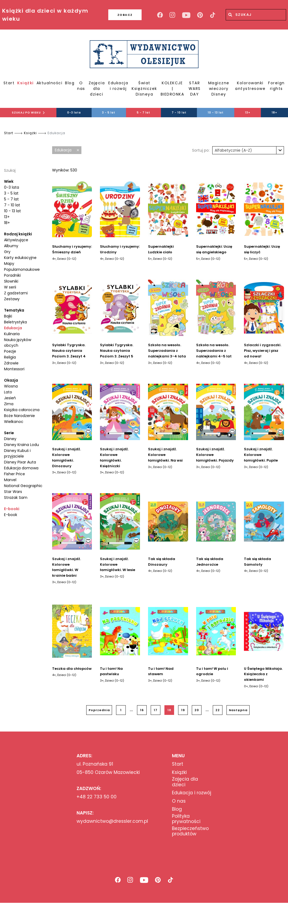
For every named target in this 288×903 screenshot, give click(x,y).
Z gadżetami (16, 293)
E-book (10, 514)
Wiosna (11, 386)
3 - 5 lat (108, 113)
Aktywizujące (16, 240)
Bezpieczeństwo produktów (190, 831)
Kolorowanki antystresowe (250, 85)
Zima (8, 404)
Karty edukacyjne (20, 257)
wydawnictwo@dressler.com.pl (112, 821)
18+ (7, 222)
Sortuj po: (201, 150)
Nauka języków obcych (17, 342)
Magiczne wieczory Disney (218, 88)
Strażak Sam (15, 497)
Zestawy (12, 299)
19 (183, 710)
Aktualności (50, 83)
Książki (25, 83)
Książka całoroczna (21, 409)
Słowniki (11, 281)
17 (155, 710)
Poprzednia (99, 710)
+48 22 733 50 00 (97, 797)
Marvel (10, 479)
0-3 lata (74, 113)
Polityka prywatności (186, 818)
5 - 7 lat (143, 113)
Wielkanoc (13, 421)
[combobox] (248, 150)
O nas (81, 85)
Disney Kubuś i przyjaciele (17, 453)
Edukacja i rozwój (118, 85)
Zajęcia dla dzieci (97, 88)
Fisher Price (14, 474)
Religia (10, 357)
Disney (10, 438)
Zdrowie (11, 363)
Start (9, 83)
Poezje (10, 351)
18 (169, 710)
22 (217, 710)
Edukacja (13, 328)
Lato (8, 392)
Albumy (11, 245)
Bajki (8, 316)
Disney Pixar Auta (20, 462)
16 (142, 710)
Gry (7, 251)
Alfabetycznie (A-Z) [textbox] (233, 150)
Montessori (14, 369)
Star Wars (13, 491)
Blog (69, 83)
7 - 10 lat (179, 113)
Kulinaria (12, 334)
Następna (238, 710)
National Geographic (23, 485)
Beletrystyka (15, 322)
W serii (10, 287)
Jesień (10, 398)
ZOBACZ (116, 15)
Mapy (9, 263)
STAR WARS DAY (195, 88)
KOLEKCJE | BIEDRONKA (172, 88)
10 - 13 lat (216, 113)
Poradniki (12, 275)
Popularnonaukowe (22, 269)
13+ (247, 113)
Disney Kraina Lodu (21, 444)
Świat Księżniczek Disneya (144, 88)
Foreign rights (276, 85)
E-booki (11, 508)
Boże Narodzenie (19, 415)
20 (197, 710)
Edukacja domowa (21, 468)
